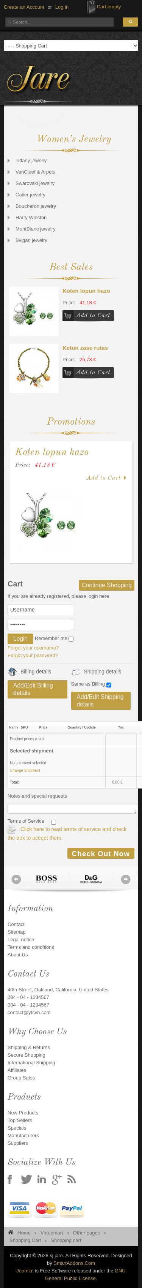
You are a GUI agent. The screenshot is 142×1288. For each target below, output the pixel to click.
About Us (18, 955)
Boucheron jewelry (36, 206)
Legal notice (21, 939)
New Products (23, 1113)
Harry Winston (31, 217)
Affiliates (17, 1070)
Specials (17, 1128)
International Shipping (31, 1062)
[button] (62, 7)
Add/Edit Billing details (33, 689)
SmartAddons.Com (74, 1263)
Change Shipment (25, 770)
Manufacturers (23, 1135)
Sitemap (17, 932)
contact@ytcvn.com (29, 1012)
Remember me (51, 638)
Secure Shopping (26, 1055)
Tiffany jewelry (31, 160)
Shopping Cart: (91, 7)
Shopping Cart (25, 1240)
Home (24, 1233)
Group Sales (21, 1078)
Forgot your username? (33, 648)
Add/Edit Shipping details (100, 701)
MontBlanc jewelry (36, 229)
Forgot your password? (33, 655)
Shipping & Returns (29, 1047)
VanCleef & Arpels (35, 172)
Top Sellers (20, 1120)
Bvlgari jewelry (31, 240)
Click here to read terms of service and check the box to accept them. (67, 833)
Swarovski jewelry (35, 183)
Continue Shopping (106, 585)
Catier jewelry (30, 195)
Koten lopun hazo (86, 291)
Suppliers (18, 1143)
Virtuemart (52, 1233)
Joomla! (25, 1271)
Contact (16, 924)
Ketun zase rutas (85, 348)
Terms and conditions (31, 947)
